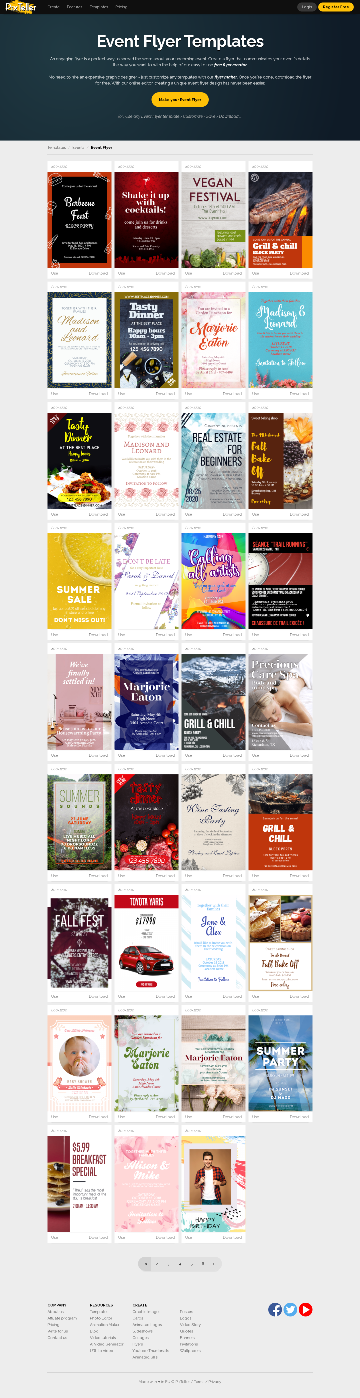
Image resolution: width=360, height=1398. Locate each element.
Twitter (290, 1309)
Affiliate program (62, 1318)
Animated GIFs (145, 1357)
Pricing (54, 1324)
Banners (187, 1337)
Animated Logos (147, 1324)
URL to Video (101, 1350)
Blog (94, 1331)
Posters (186, 1311)
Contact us (57, 1337)
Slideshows (142, 1331)
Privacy (214, 1381)
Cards (137, 1318)
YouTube (305, 1309)
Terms (199, 1381)
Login (307, 7)
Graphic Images (146, 1311)
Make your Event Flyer (180, 100)
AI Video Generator (107, 1344)
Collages (140, 1337)
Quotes (186, 1331)
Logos (185, 1318)
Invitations (189, 1344)
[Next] (215, 1264)
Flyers (137, 1344)
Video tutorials (103, 1337)
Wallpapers (190, 1350)
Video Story (190, 1324)
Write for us (58, 1331)
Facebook (275, 1309)
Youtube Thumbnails (150, 1350)
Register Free (336, 7)
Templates (99, 1311)
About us (56, 1311)
